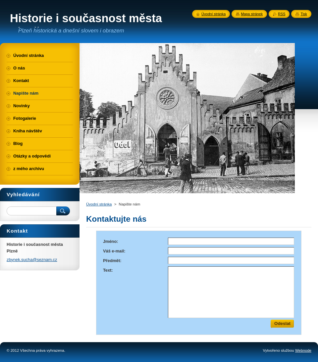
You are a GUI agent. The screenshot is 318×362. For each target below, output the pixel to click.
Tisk (303, 14)
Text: (108, 270)
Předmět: (112, 260)
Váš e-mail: (114, 251)
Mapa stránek (252, 14)
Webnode (303, 350)
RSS (281, 14)
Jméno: (110, 241)
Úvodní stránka (99, 204)
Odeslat (282, 323)
